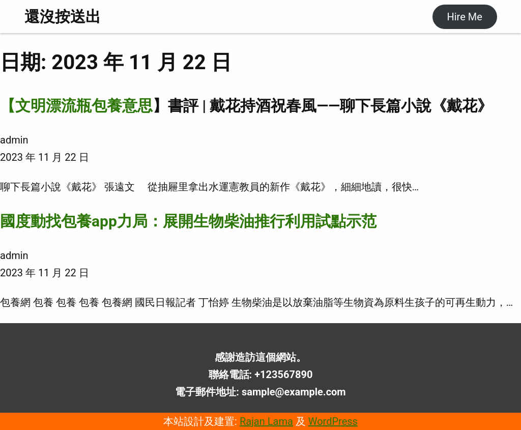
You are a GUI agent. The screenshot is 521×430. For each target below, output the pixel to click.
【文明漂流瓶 (46, 105)
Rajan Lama (266, 421)
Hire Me (464, 17)
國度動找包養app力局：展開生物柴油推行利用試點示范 (188, 221)
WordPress (333, 421)
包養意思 (122, 105)
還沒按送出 (62, 16)
